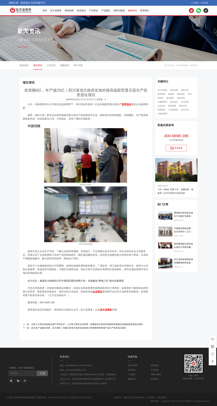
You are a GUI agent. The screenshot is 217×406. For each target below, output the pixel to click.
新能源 (171, 94)
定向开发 (185, 110)
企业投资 (185, 102)
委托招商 (174, 90)
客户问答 (78, 65)
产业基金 (93, 10)
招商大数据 (119, 10)
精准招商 (69, 10)
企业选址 (161, 106)
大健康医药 (162, 102)
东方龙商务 (55, 10)
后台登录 (204, 3)
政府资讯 (24, 65)
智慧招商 (161, 110)
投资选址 (81, 10)
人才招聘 (194, 3)
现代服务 (170, 98)
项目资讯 (193, 65)
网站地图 (155, 401)
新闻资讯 (132, 10)
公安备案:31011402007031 (80, 397)
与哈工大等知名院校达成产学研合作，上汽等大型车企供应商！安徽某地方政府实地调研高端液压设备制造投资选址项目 (87, 324)
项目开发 (183, 106)
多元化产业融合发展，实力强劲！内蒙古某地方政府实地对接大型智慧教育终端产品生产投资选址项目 (78, 328)
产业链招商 (173, 110)
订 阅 (42, 373)
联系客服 (176, 148)
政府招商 (161, 94)
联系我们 (144, 10)
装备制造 (181, 94)
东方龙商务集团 (182, 65)
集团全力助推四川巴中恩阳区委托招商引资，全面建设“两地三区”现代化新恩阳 (82, 281)
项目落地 (181, 98)
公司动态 (51, 65)
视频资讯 (64, 65)
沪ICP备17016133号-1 (58, 397)
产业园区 (105, 10)
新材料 (160, 98)
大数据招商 (162, 113)
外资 (190, 94)
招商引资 (185, 90)
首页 (44, 10)
